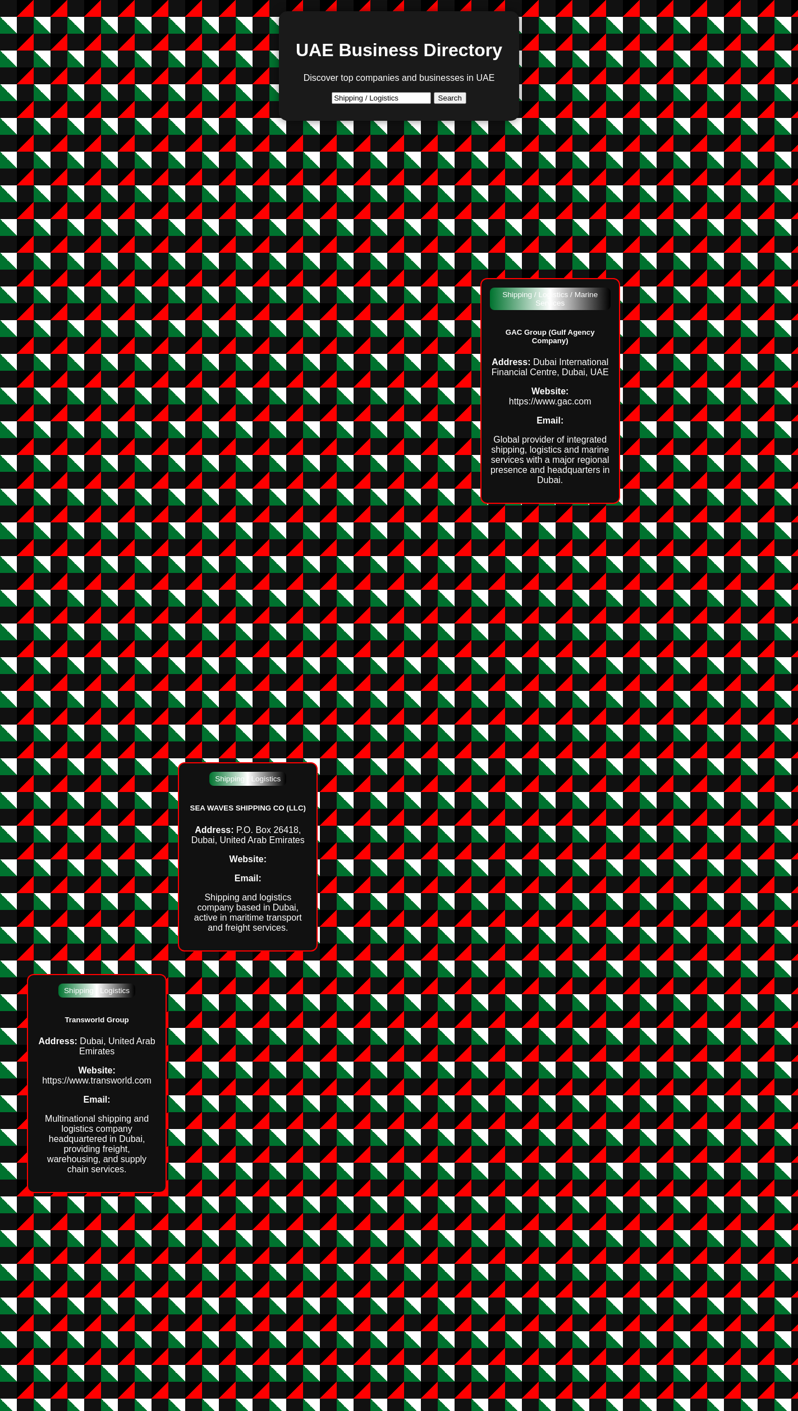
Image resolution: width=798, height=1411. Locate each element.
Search (450, 98)
